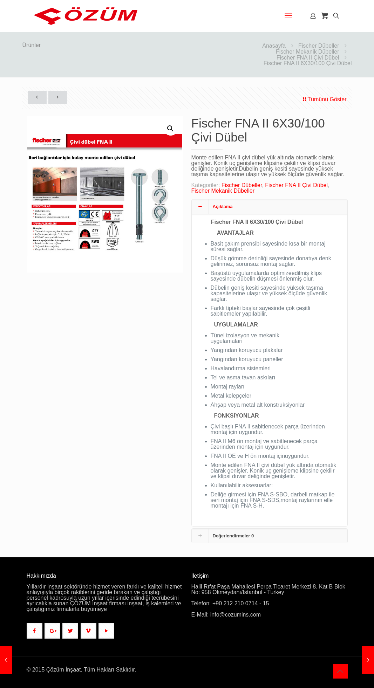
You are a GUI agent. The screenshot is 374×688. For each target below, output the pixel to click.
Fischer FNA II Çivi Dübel (308, 58)
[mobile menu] (288, 16)
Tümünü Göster (324, 99)
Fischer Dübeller (318, 46)
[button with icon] (34, 631)
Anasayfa (274, 46)
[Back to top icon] (340, 671)
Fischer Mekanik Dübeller (307, 52)
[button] (171, 129)
